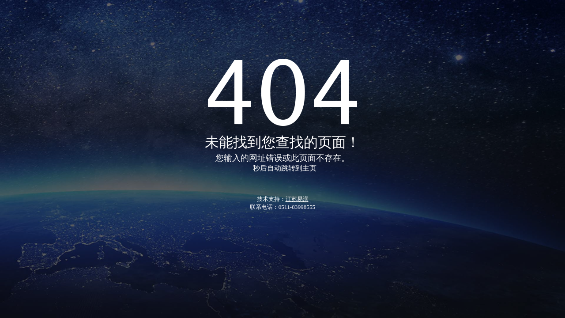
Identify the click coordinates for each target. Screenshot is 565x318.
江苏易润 (297, 199)
